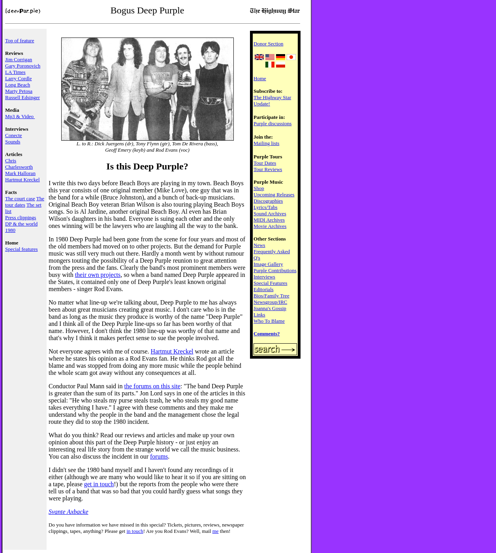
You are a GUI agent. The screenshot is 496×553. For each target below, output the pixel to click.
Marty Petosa (18, 91)
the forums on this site (152, 386)
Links (259, 315)
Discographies (268, 201)
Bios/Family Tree (271, 296)
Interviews (264, 277)
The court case (20, 198)
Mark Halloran (20, 173)
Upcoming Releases (274, 195)
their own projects (98, 274)
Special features (21, 249)
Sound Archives (270, 213)
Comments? (267, 334)
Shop (259, 188)
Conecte (13, 135)
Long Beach (17, 85)
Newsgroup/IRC (270, 302)
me (215, 531)
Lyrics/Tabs (265, 207)
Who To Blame (269, 321)
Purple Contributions (275, 270)
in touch (134, 531)
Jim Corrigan (18, 59)
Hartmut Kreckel (22, 179)
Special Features (270, 283)
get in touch (99, 484)
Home (260, 78)
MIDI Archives (269, 220)
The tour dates (24, 202)
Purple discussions (272, 123)
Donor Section (268, 44)
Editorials (264, 289)
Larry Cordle (18, 78)
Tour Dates (265, 163)
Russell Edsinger (22, 97)
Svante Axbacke (68, 511)
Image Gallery (268, 264)
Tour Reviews (268, 169)
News (259, 245)
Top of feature (19, 40)
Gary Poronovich (22, 66)
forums (159, 456)
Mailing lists (266, 143)
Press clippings (20, 217)
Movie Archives (270, 226)
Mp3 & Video (20, 116)
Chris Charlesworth (19, 164)
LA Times (15, 72)
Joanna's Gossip (270, 308)
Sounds (12, 142)
